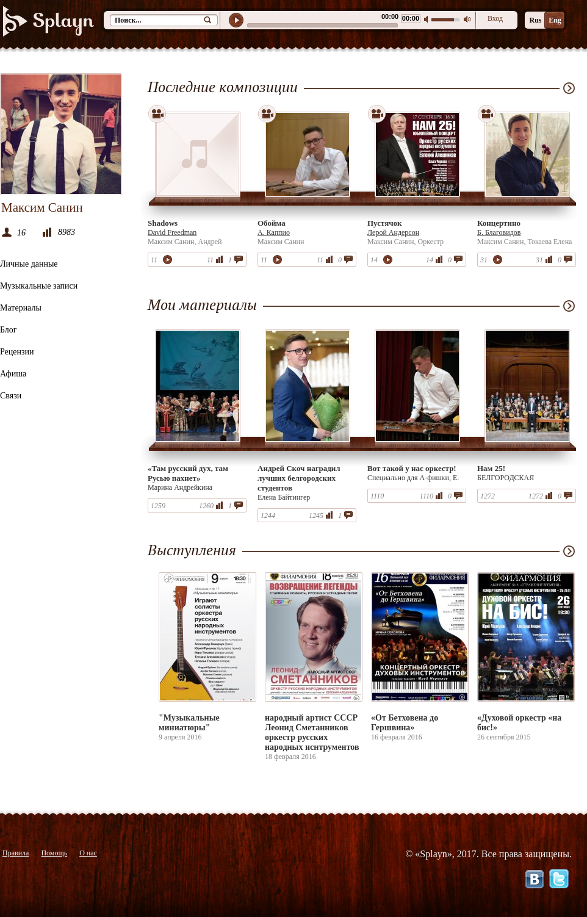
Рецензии (17, 351)
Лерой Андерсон (393, 232)
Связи (10, 395)
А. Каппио (273, 232)
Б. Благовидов (498, 232)
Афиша (13, 373)
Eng (555, 20)
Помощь (54, 853)
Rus (535, 20)
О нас (88, 853)
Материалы (20, 307)
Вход (495, 18)
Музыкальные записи (38, 285)
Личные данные (29, 263)
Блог (8, 329)
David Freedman (172, 232)
